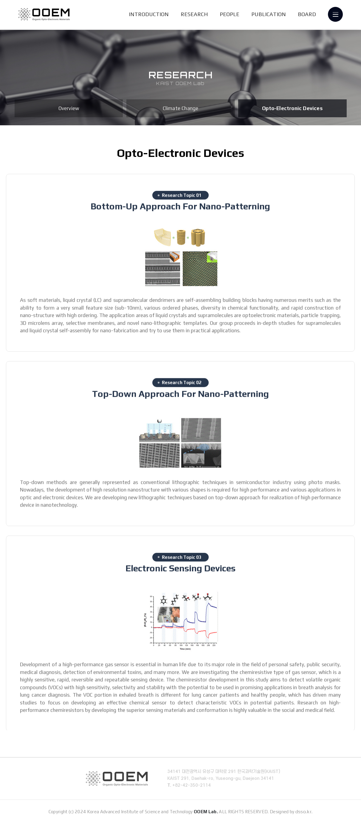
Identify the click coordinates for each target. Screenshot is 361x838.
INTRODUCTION (149, 15)
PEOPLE (230, 15)
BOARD (307, 15)
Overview (68, 108)
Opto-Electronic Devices (292, 108)
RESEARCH (194, 15)
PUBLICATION (269, 15)
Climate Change (181, 108)
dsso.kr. (304, 824)
